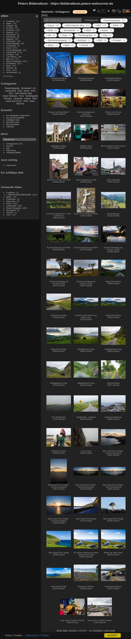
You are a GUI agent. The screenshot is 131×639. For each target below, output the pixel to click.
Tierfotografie (31, 96)
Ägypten (10, 39)
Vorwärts (97, 630)
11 (90, 630)
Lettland (9, 25)
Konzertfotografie (14, 50)
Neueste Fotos (12, 122)
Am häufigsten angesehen (18, 115)
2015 (25, 101)
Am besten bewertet (15, 118)
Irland (8, 48)
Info (8, 148)
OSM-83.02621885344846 (19, 194)
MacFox (20, 103)
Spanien (10, 32)
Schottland (11, 63)
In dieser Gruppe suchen (65, 20)
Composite (11, 45)
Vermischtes (11, 72)
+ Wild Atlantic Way (76, 25)
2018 (19, 90)
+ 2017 (100, 25)
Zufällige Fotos (12, 120)
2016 (33, 90)
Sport (8, 65)
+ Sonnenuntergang (58, 40)
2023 (34, 98)
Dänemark (11, 37)
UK (34, 88)
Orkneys (8, 98)
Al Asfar (9, 28)
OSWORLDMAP (13, 152)
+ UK (50, 35)
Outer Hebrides (10, 96)
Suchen (9, 146)
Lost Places (11, 57)
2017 (11, 93)
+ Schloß (85, 45)
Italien (9, 23)
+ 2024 (89, 30)
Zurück (72, 630)
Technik (9, 68)
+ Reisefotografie (114, 20)
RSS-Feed (11, 150)
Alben (4, 15)
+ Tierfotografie (86, 35)
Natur (32, 101)
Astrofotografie (12, 43)
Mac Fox (10, 59)
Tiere (8, 70)
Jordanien (10, 30)
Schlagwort (62, 11)
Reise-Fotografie (13, 61)
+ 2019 (101, 40)
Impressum (11, 165)
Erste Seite (62, 630)
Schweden (11, 41)
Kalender (10, 126)
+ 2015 (117, 25)
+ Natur (52, 45)
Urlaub (27, 98)
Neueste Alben (12, 124)
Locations (10, 21)
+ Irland (52, 25)
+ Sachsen (83, 40)
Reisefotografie (12, 88)
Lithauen (10, 54)
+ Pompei (118, 40)
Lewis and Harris (14, 101)
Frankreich (11, 34)
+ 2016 (51, 30)
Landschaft (11, 52)
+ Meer (68, 45)
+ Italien (106, 30)
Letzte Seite (109, 630)
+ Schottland (70, 30)
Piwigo (127, 636)
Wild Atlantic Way (23, 93)
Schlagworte (11, 144)
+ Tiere (65, 35)
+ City (106, 35)
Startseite (47, 11)
